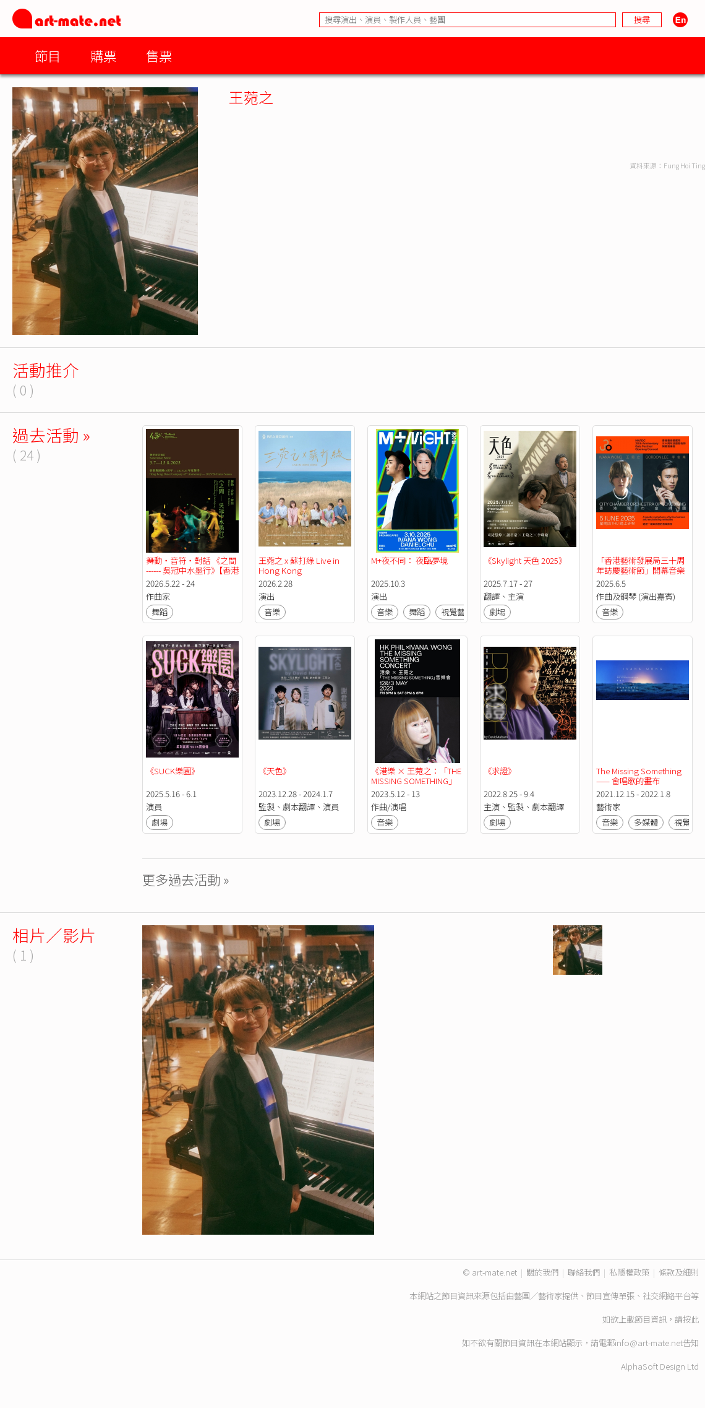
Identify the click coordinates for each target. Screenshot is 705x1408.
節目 (48, 55)
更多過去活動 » (185, 879)
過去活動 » (51, 435)
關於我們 (542, 1272)
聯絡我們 (584, 1272)
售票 (159, 55)
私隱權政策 (629, 1272)
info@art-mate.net (649, 1343)
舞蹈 (160, 612)
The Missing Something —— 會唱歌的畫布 (639, 776)
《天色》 (274, 771)
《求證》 (500, 771)
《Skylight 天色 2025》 (525, 560)
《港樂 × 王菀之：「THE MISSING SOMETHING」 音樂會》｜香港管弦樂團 (417, 781)
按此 (691, 1319)
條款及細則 (679, 1272)
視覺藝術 (457, 612)
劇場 (497, 612)
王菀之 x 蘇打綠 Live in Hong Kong (299, 565)
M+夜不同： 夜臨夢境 (409, 560)
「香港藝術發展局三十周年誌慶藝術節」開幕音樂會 (640, 570)
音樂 (272, 612)
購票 (103, 55)
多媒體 (646, 822)
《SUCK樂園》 (172, 771)
